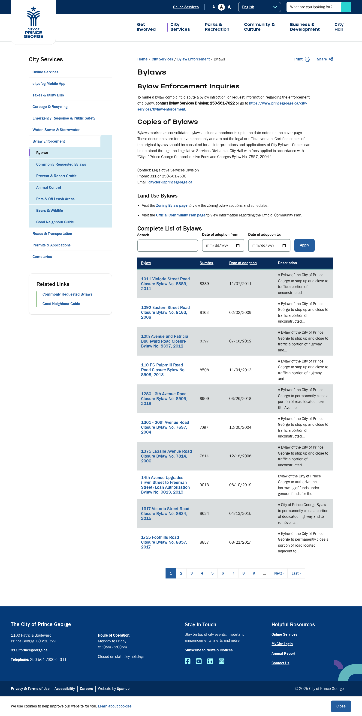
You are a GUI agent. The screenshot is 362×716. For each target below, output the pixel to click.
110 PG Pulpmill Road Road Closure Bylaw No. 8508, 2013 (163, 369)
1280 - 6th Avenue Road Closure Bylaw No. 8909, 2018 (164, 398)
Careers (86, 688)
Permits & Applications (52, 245)
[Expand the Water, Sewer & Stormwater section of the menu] (106, 129)
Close (341, 706)
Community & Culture (259, 27)
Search (143, 235)
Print (302, 59)
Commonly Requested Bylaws (61, 164)
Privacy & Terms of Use (30, 688)
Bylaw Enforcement (49, 141)
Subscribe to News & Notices (209, 650)
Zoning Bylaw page (171, 205)
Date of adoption (243, 263)
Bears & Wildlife (49, 210)
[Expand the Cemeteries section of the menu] (106, 256)
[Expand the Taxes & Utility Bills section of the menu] (106, 95)
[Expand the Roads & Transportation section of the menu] (106, 233)
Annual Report (283, 653)
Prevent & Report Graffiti (56, 176)
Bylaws (42, 152)
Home (142, 59)
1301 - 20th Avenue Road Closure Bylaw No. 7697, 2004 (165, 427)
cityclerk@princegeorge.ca (170, 182)
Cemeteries (42, 256)
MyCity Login (282, 643)
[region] (235, 407)
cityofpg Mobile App (49, 83)
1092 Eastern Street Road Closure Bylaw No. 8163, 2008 (165, 312)
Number (206, 263)
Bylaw (146, 263)
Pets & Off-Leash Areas (55, 199)
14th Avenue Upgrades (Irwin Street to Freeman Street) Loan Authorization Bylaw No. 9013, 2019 (165, 485)
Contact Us (280, 663)
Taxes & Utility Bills (48, 95)
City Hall (339, 27)
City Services (180, 27)
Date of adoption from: (220, 234)
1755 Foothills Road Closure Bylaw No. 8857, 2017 (164, 542)
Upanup (123, 688)
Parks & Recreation (217, 27)
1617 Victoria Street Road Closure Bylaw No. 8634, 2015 (165, 513)
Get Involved (146, 27)
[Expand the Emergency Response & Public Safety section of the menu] (106, 118)
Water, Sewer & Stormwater (56, 129)
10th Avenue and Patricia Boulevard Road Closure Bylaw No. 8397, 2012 (164, 341)
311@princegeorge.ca (29, 650)
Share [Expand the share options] (325, 59)
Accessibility (64, 688)
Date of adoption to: (264, 234)
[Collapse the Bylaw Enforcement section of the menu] (106, 141)
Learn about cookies (115, 706)
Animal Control (48, 187)
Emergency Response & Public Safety (64, 118)
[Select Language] (259, 7)
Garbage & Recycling (50, 106)
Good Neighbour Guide (55, 222)
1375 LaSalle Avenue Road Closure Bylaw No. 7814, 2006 (166, 456)
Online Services (186, 7)
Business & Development (305, 27)
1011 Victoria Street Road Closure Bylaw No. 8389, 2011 (165, 283)
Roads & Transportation (52, 233)
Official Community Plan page (180, 215)
